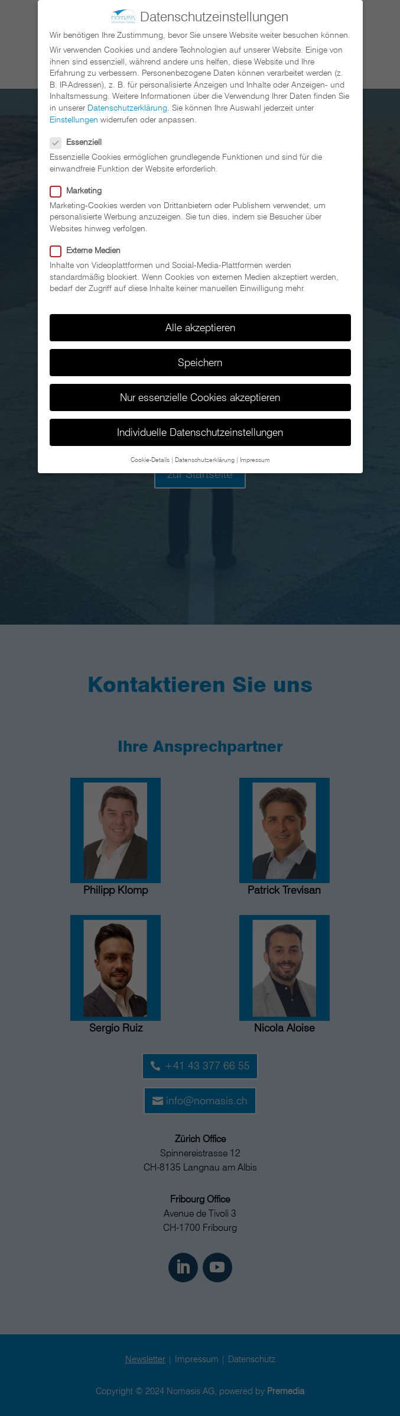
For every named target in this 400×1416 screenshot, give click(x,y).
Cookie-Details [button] (150, 454)
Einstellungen (74, 114)
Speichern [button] (200, 357)
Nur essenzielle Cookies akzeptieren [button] (200, 392)
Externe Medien (90, 245)
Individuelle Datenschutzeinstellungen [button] (200, 427)
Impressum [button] (255, 454)
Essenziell (81, 137)
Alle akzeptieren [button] (200, 322)
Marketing (81, 185)
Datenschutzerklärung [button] (205, 454)
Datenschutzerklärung (127, 103)
